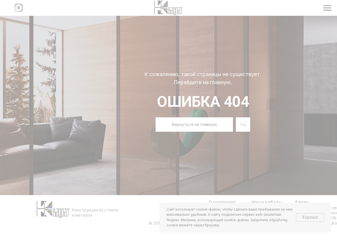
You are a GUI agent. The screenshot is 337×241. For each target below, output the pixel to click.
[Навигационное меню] (327, 8)
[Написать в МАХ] (18, 10)
